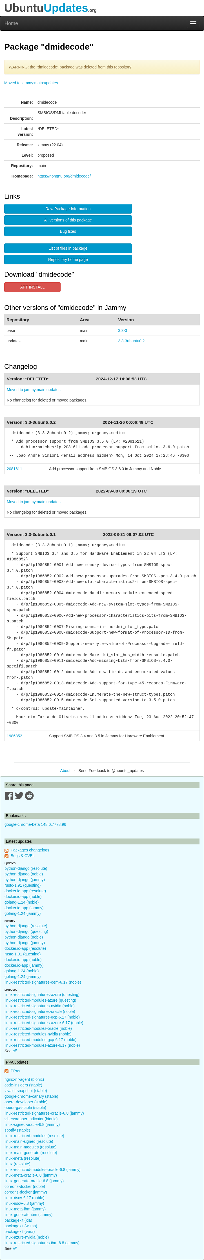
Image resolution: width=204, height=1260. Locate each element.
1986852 (14, 736)
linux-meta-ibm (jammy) (25, 1209)
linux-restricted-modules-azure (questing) (40, 1000)
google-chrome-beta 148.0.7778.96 (35, 824)
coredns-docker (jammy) (26, 1192)
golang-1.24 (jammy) (23, 913)
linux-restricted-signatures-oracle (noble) (40, 1011)
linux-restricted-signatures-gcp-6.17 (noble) (42, 1017)
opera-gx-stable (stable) (25, 1107)
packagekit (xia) (18, 1220)
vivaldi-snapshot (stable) (26, 1090)
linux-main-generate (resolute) (31, 1152)
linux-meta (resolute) (23, 1158)
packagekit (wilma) (21, 1226)
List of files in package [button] (67, 248)
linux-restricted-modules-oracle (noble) (38, 1028)
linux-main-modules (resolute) (30, 1147)
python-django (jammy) (25, 879)
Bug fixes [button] (68, 231)
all (15, 1051)
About (65, 770)
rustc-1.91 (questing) (23, 885)
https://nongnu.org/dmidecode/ (64, 176)
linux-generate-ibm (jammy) (28, 1214)
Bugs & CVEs (23, 855)
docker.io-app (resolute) (25, 891)
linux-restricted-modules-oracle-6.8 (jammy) (43, 1169)
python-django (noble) (24, 874)
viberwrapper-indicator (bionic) (31, 1119)
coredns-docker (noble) (25, 1186)
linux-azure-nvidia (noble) (27, 1237)
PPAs (15, 1071)
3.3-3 (122, 330)
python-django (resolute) (26, 868)
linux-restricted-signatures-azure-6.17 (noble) (44, 1023)
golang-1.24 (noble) (22, 902)
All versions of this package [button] (68, 220)
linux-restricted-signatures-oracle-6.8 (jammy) (44, 1113)
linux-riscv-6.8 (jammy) (24, 1203)
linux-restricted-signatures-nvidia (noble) (40, 1006)
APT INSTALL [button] (32, 287)
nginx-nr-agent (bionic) (24, 1079)
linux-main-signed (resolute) (29, 1141)
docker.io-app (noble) (23, 896)
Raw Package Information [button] (67, 209)
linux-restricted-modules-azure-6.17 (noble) (42, 1045)
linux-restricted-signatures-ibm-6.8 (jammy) (42, 1243)
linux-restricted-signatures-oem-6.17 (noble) (43, 982)
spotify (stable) (17, 1130)
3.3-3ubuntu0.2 (131, 341)
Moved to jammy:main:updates (31, 83)
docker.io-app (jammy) (24, 908)
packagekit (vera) (20, 1231)
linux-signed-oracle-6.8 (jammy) (32, 1124)
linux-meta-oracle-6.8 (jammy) (31, 1175)
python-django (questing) (26, 931)
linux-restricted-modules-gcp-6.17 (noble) (40, 1039)
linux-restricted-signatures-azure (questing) (42, 994)
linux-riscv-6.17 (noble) (25, 1197)
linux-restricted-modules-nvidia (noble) (38, 1034)
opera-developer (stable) (26, 1102)
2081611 (14, 469)
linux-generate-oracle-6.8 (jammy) (34, 1181)
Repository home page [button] (68, 259)
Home (11, 23)
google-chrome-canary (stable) (31, 1096)
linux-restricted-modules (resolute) (34, 1135)
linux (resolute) (17, 1164)
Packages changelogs (30, 850)
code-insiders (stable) (23, 1085)
